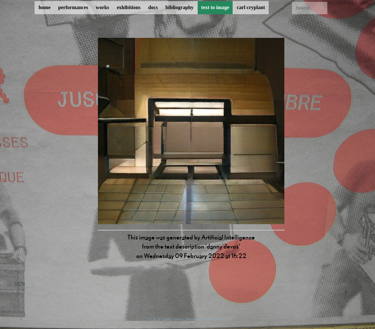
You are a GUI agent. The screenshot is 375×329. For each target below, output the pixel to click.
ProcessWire (216, 319)
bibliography (179, 7)
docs (153, 7)
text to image (215, 7)
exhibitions (129, 7)
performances (73, 7)
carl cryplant (251, 7)
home (45, 7)
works (102, 7)
